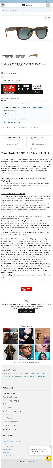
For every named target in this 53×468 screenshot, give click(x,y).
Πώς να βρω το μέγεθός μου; (11, 122)
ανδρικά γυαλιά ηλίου (30, 149)
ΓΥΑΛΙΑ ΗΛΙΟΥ (9, 14)
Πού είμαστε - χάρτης (12, 441)
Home (4, 14)
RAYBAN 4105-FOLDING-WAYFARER (24, 14)
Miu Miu (5, 376)
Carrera (21, 373)
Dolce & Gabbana (40, 376)
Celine (26, 376)
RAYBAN (14, 14)
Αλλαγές (6, 452)
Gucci (38, 373)
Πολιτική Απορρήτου (11, 422)
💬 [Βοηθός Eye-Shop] (48, 458)
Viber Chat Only (10, 397)
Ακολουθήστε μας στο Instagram (26, 362)
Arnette (33, 373)
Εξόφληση (35, 127)
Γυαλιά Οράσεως (20, 378)
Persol (15, 373)
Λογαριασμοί (8, 449)
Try (14, 127)
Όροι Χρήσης (8, 447)
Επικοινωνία (7, 407)
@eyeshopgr (27, 326)
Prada (43, 373)
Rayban (5, 373)
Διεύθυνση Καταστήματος (13, 411)
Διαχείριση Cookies (10, 429)
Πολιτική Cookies (9, 425)
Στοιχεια (6, 127)
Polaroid (27, 373)
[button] (50, 33)
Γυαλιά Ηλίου (8, 415)
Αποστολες (23, 127)
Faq (4, 444)
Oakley (10, 373)
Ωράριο (6, 404)
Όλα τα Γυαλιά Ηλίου (8, 378)
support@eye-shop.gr (11, 400)
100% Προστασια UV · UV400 (10, 80)
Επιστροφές (7, 455)
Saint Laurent (18, 376)
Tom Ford (11, 376)
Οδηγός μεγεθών (26, 107)
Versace (31, 376)
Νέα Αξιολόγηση (26, 311)
